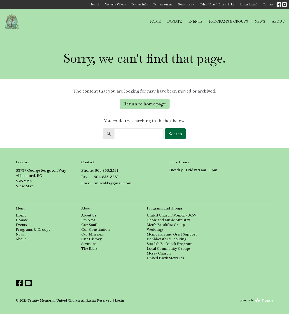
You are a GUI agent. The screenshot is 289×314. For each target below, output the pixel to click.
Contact (268, 4)
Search (95, 4)
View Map (24, 186)
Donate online (162, 4)
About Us (88, 215)
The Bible (89, 249)
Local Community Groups (169, 249)
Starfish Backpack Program (169, 244)
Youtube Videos (115, 4)
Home (155, 21)
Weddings (155, 230)
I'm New (88, 220)
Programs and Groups (165, 208)
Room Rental (248, 4)
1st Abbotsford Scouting (166, 239)
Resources (186, 4)
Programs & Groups (228, 21)
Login (119, 300)
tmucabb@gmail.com (112, 183)
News (260, 21)
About (278, 21)
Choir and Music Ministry (168, 220)
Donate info (139, 4)
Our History (91, 239)
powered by (256, 300)
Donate (174, 21)
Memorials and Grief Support (172, 234)
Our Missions (92, 234)
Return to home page (144, 104)
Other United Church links (217, 4)
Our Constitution (95, 230)
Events (195, 21)
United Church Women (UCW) (172, 215)
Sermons (88, 244)
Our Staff (88, 225)
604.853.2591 (106, 170)
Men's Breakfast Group (166, 225)
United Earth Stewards (165, 258)
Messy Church (159, 253)
